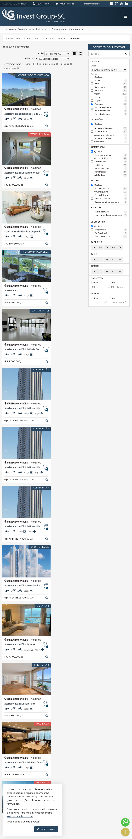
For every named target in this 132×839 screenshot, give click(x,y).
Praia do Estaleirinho (110, 106)
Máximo (113, 275)
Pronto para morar (110, 230)
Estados (110, 96)
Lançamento (110, 223)
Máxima (113, 291)
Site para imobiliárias (107, 836)
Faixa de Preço (97, 271)
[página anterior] (57, 732)
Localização (96, 61)
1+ (94, 240)
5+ (120, 240)
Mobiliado (110, 161)
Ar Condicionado (110, 183)
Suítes (93, 247)
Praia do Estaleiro (110, 109)
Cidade (94, 66)
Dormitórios (96, 235)
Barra (110, 83)
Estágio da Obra (98, 216)
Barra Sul (110, 89)
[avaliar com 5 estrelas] (18, 732)
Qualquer (98, 77)
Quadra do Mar (110, 155)
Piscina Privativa (110, 190)
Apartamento (110, 129)
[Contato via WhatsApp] (125, 822)
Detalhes (95, 176)
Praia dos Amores (110, 112)
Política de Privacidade (42, 836)
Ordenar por (30, 58)
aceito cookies (46, 829)
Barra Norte (110, 86)
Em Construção (110, 226)
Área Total (95, 286)
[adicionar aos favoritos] (38, 120)
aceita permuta (110, 206)
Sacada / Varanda (110, 193)
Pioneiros (110, 102)
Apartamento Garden (110, 135)
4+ (113, 240)
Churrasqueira (110, 187)
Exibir (41, 53)
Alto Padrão (110, 171)
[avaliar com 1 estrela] (4, 732)
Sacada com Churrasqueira (110, 196)
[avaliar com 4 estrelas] (15, 732)
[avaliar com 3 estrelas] (11, 732)
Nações (110, 99)
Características (98, 144)
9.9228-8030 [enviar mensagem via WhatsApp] (42, 4)
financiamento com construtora (110, 209)
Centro (110, 93)
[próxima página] (80, 732)
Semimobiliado (110, 164)
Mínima (94, 291)
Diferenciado (110, 158)
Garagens (95, 259)
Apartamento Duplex (110, 132)
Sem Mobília (110, 167)
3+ (107, 240)
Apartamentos (110, 126)
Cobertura (110, 139)
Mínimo (94, 275)
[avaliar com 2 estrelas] (7, 732)
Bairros (94, 74)
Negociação (96, 201)
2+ (100, 240)
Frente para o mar (110, 151)
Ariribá (110, 80)
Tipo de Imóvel (97, 117)
